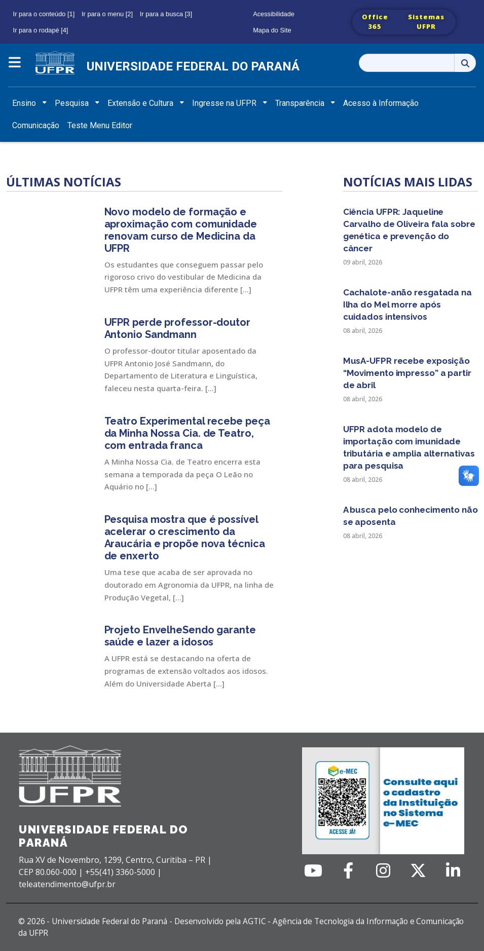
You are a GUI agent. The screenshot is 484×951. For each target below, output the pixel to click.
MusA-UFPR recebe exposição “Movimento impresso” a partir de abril (407, 373)
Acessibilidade (273, 14)
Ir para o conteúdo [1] (44, 14)
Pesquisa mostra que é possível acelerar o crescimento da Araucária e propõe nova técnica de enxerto (184, 537)
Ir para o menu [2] (107, 14)
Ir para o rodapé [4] (40, 30)
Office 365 (375, 21)
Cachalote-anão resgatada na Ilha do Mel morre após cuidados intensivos (407, 304)
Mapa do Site (272, 30)
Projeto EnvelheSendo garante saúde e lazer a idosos (180, 636)
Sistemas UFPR (426, 21)
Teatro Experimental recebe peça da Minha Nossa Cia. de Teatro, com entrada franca (187, 433)
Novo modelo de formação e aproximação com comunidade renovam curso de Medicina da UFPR (180, 230)
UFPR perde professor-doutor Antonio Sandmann (177, 328)
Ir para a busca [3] (166, 14)
